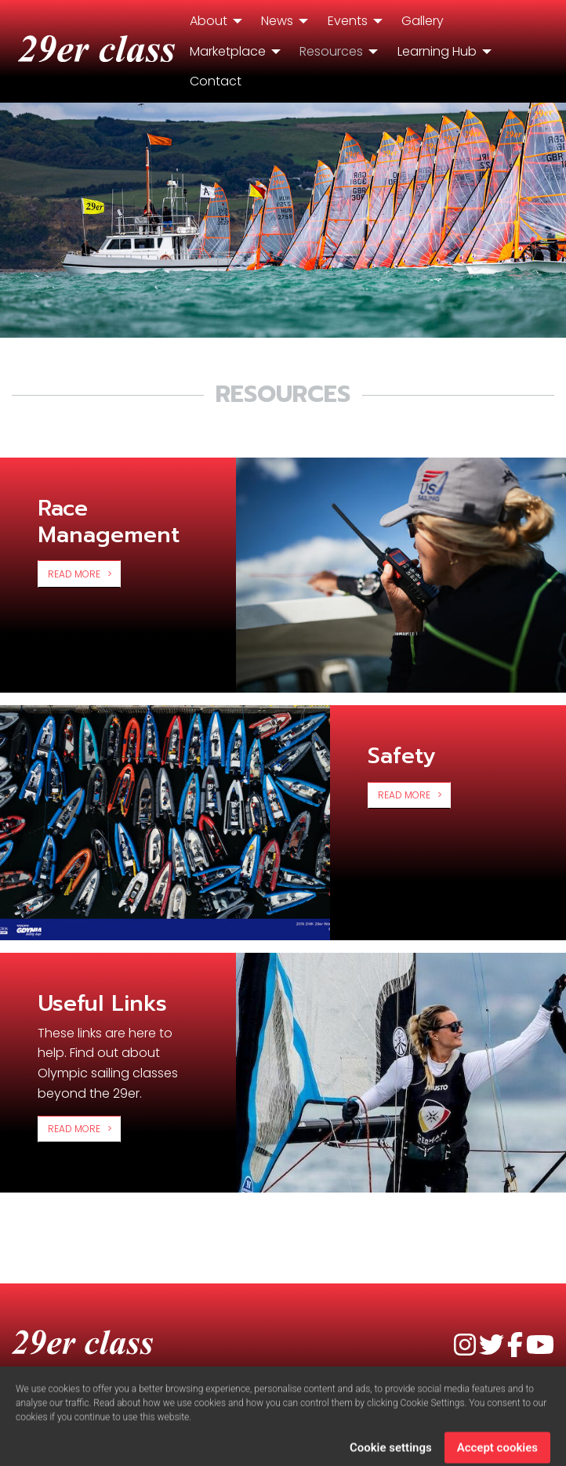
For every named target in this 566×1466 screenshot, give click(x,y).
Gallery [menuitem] (422, 21)
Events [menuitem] (348, 21)
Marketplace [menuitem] (228, 51)
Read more (74, 574)
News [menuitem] (277, 21)
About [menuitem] (208, 21)
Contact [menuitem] (215, 81)
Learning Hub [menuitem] (437, 51)
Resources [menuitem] (331, 51)
